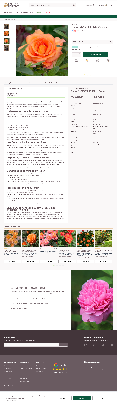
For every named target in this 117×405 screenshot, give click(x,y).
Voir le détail (12, 261)
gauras (33, 194)
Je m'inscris (63, 344)
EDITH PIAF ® (55, 198)
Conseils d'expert (50, 83)
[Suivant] (66, 265)
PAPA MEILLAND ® (43, 198)
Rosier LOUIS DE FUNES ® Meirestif (15, 19)
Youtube (112, 345)
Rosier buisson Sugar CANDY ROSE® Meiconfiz (48, 249)
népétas (40, 194)
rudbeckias (21, 192)
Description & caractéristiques (15, 83)
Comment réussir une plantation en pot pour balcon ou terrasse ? (31, 303)
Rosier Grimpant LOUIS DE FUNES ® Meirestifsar (84, 251)
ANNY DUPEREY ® (51, 200)
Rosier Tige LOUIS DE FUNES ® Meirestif (103, 251)
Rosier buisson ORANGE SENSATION (65, 251)
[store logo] (11, 5)
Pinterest (103, 345)
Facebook (85, 345)
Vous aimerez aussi (35, 83)
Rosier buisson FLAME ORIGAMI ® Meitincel (10, 251)
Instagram (94, 345)
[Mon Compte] (89, 4)
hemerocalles (29, 192)
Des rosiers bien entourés (20, 308)
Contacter (94, 367)
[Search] (73, 5)
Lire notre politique (11, 400)
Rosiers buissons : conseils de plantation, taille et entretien (29, 299)
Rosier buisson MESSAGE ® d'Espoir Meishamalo (29, 251)
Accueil (5, 19)
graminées (49, 194)
